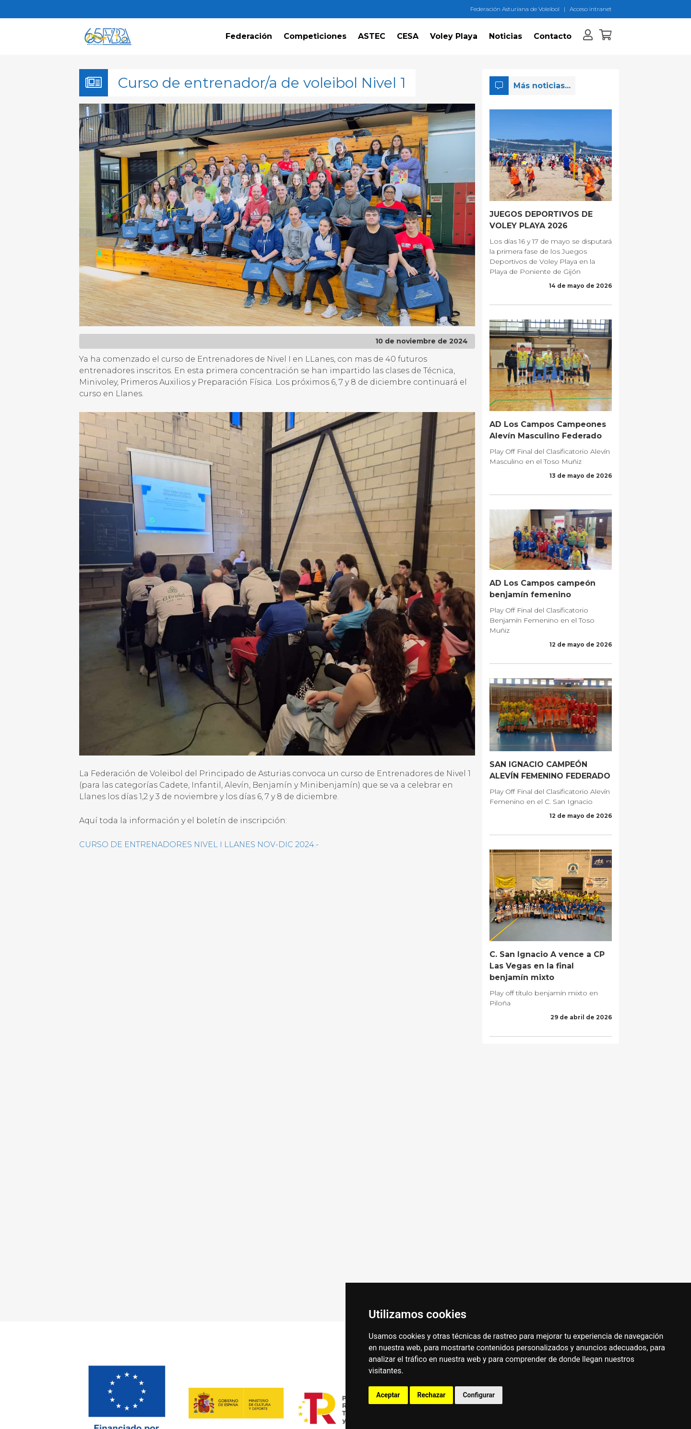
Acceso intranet (591, 8)
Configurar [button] (479, 1395)
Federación (249, 36)
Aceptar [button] (388, 1395)
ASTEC (371, 36)
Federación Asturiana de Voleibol (515, 8)
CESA (407, 36)
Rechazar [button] (431, 1395)
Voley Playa (453, 36)
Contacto (553, 36)
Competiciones (315, 36)
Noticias (505, 36)
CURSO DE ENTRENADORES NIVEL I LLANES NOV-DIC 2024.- (199, 844)
